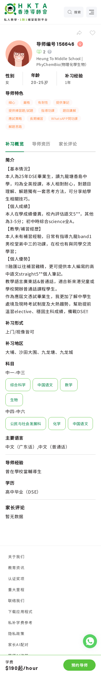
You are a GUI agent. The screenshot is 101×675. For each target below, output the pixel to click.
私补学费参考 (20, 622)
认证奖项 (16, 578)
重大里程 (16, 589)
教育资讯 (16, 567)
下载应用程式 (20, 611)
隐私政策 (16, 633)
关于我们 (16, 556)
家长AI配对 (18, 644)
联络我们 (16, 600)
